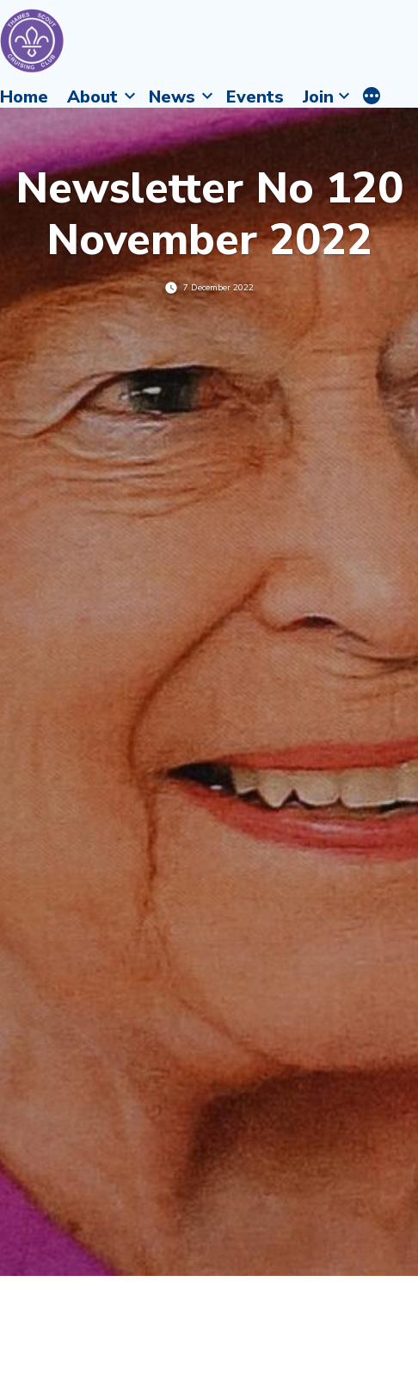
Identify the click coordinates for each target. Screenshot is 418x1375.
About (92, 97)
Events (255, 97)
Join (318, 97)
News (172, 97)
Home (24, 97)
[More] (371, 97)
